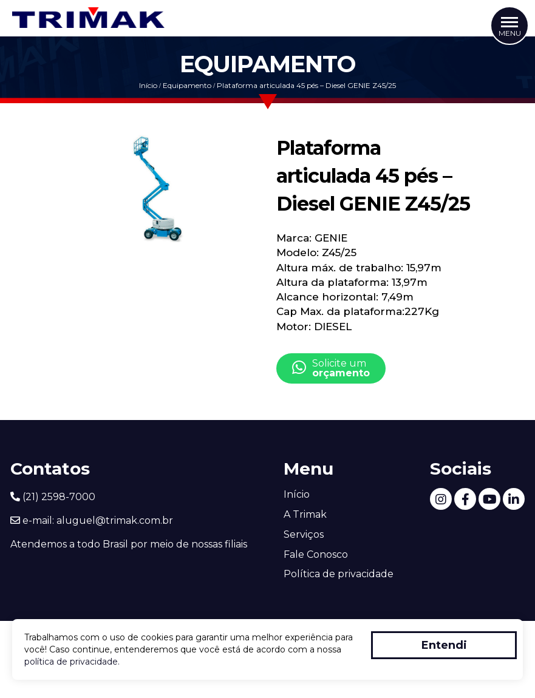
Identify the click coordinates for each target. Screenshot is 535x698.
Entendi (444, 645)
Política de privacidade (339, 574)
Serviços (304, 534)
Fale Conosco (316, 554)
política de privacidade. (72, 661)
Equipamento (187, 85)
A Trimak (305, 514)
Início (148, 85)
